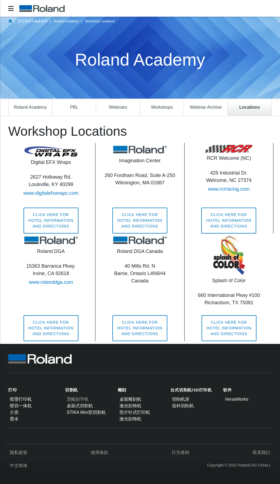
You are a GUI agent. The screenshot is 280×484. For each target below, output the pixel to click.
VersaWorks (236, 399)
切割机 (71, 390)
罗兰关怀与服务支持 (33, 21)
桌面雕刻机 (130, 399)
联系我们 (261, 452)
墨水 (14, 419)
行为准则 (180, 452)
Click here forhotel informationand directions (51, 220)
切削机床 (180, 399)
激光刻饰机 (130, 405)
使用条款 (99, 452)
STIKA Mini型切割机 (86, 412)
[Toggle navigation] (11, 8)
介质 (14, 412)
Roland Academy (66, 21)
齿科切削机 (183, 405)
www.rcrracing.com (229, 189)
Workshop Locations (100, 21)
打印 (12, 390)
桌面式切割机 (80, 405)
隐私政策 (18, 452)
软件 (227, 390)
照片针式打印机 (134, 412)
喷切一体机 (21, 405)
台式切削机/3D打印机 (191, 390)
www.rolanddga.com (51, 282)
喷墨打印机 (21, 399)
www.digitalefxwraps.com (51, 193)
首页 (10, 21)
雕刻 (122, 390)
